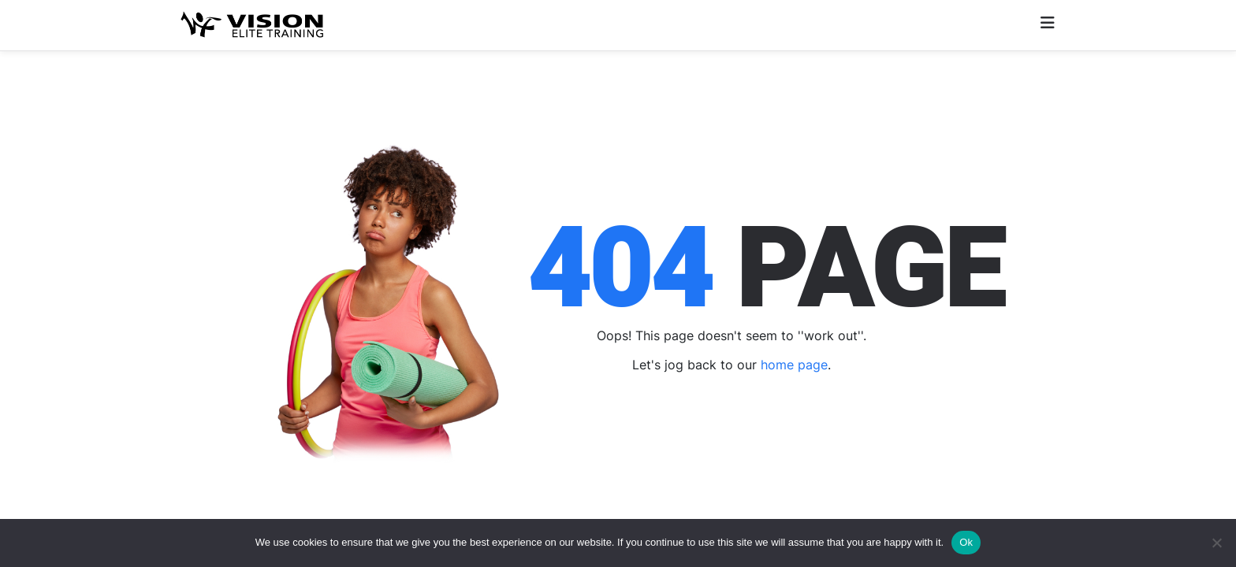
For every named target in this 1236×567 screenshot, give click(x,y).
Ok (966, 542)
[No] (1216, 542)
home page (794, 365)
